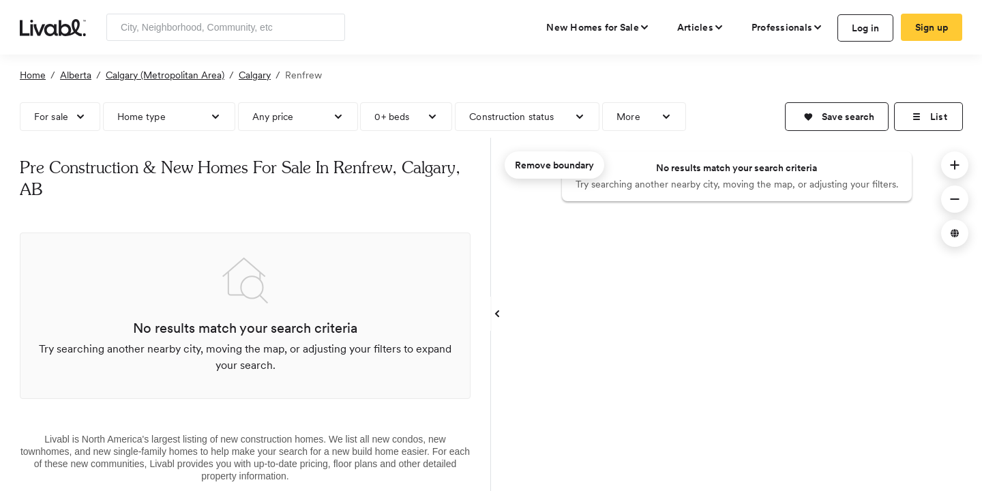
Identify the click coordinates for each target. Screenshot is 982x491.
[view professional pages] (787, 27)
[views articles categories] (701, 27)
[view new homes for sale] (598, 27)
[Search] (329, 27)
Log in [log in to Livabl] (866, 28)
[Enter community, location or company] (225, 27)
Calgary (255, 75)
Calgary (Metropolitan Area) (165, 75)
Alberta (75, 75)
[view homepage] (53, 26)
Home (33, 75)
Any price (273, 116)
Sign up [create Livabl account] (932, 27)
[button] (837, 116)
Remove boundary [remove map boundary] (554, 165)
